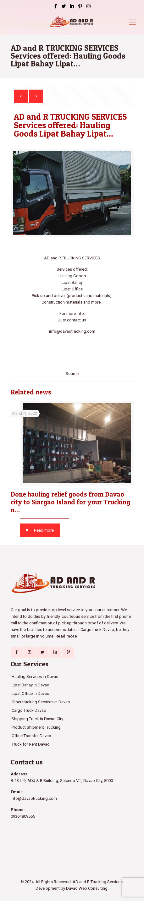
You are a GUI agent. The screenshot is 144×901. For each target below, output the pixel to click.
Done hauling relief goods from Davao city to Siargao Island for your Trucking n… (70, 502)
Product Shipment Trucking (36, 727)
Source (72, 373)
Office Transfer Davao (31, 735)
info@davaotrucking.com (72, 331)
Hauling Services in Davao (35, 676)
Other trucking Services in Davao (41, 702)
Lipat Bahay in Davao (30, 685)
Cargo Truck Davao (29, 710)
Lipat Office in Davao (30, 693)
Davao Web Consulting (87, 888)
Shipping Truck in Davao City (37, 718)
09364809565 (23, 816)
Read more (66, 636)
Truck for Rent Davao (31, 744)
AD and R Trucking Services (98, 881)
